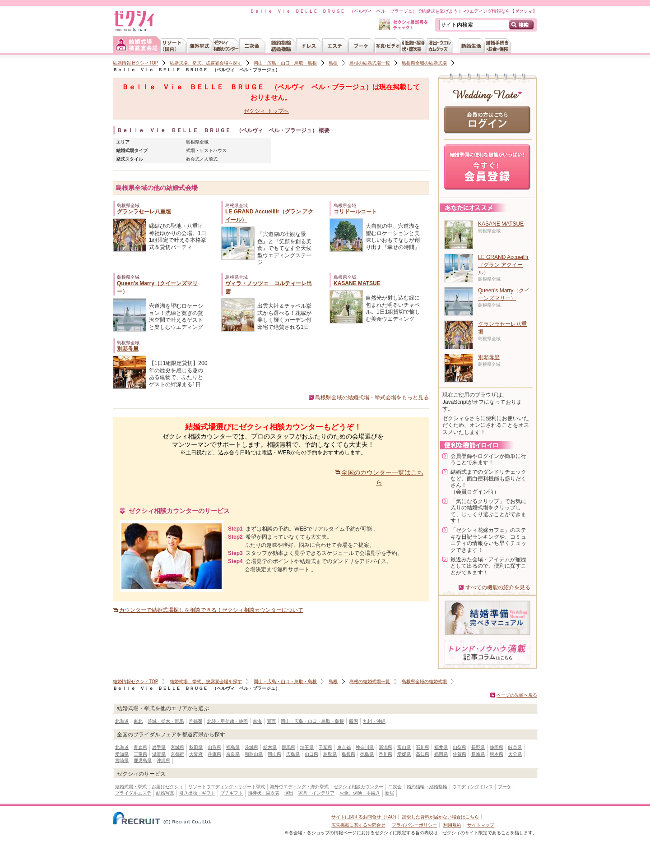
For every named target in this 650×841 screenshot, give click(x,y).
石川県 (422, 747)
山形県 (214, 747)
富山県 (404, 747)
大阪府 (196, 754)
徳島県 (367, 754)
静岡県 (496, 747)
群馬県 (288, 747)
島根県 (348, 754)
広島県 (293, 754)
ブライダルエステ (133, 792)
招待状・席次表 (263, 792)
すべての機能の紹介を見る (497, 587)
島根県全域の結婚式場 (424, 62)
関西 (271, 721)
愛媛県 (404, 754)
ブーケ (504, 786)
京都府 (177, 754)
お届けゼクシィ (167, 786)
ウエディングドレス (472, 786)
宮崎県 (122, 760)
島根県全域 (197, 141)
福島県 (233, 747)
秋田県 (196, 747)
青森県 (140, 747)
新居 (389, 792)
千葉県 (325, 747)
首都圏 (195, 721)
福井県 (441, 747)
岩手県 (159, 747)
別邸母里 (128, 349)
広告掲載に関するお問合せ (358, 825)
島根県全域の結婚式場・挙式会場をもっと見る (372, 397)
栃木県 (270, 747)
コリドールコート (355, 211)
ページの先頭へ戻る (517, 695)
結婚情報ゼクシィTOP (135, 62)
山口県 (311, 754)
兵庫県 (214, 754)
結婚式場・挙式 (131, 786)
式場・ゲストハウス (206, 150)
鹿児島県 (143, 760)
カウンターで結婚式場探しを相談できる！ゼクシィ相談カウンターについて (211, 610)
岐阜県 (515, 747)
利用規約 (452, 825)
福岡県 (441, 754)
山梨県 (459, 747)
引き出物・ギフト (197, 792)
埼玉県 (307, 747)
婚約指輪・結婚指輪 (427, 786)
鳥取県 (330, 754)
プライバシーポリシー (414, 825)
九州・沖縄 (374, 721)
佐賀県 (459, 754)
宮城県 (177, 747)
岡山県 (274, 754)
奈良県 (233, 754)
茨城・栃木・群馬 (166, 721)
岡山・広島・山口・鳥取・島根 (285, 62)
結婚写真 (165, 792)
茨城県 (251, 747)
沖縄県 (163, 760)
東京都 (344, 747)
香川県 (385, 754)
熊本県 (496, 754)
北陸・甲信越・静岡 (227, 721)
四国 (353, 721)
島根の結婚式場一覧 (369, 62)
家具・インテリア (316, 792)
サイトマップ (480, 825)
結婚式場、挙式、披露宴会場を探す (206, 62)
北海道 (122, 721)
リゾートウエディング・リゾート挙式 (226, 786)
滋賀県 (159, 754)
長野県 (478, 747)
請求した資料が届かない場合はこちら (440, 816)
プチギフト (231, 792)
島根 (333, 62)
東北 (138, 721)
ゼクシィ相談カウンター (358, 786)
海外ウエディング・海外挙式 (299, 786)
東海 (257, 721)
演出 (288, 792)
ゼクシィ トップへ (266, 111)
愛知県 (122, 754)
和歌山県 (254, 754)
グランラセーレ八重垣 (144, 211)
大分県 (515, 754)
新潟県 (385, 747)
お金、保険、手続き (359, 792)
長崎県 (478, 754)
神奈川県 (365, 747)
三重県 (140, 754)
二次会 (395, 786)
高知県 (422, 754)
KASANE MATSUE (357, 283)
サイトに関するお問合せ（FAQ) (363, 816)
